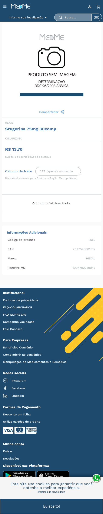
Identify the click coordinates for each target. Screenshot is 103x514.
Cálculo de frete (18, 171)
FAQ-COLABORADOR (17, 307)
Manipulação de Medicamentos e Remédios (34, 362)
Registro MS (16, 267)
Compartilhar (51, 112)
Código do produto (21, 239)
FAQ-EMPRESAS (14, 314)
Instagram (14, 380)
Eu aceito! (51, 506)
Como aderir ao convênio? (22, 354)
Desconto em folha (17, 414)
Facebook (14, 388)
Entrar (7, 451)
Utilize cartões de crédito (21, 421)
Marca (12, 258)
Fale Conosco (12, 329)
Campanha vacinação (18, 321)
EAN (11, 249)
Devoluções (11, 458)
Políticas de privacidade (20, 300)
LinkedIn (13, 396)
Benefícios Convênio (18, 347)
